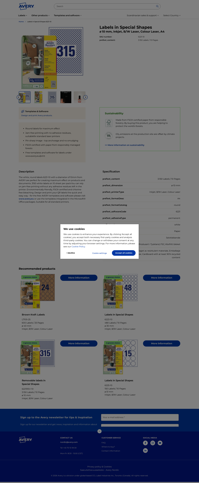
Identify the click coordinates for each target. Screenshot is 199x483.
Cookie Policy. (78, 246)
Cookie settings (99, 253)
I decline (71, 253)
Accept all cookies (123, 253)
